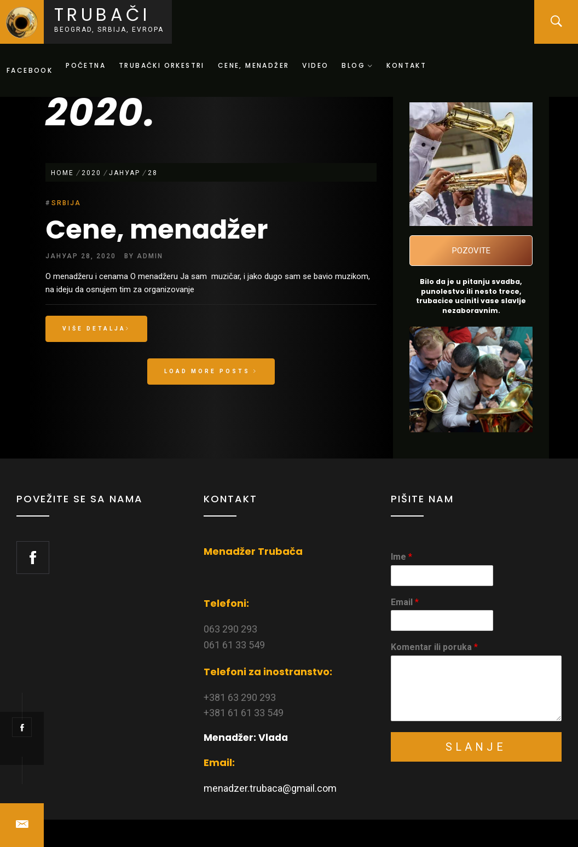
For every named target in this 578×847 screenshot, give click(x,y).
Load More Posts (211, 371)
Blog (357, 65)
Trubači (102, 14)
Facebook (30, 70)
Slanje (476, 746)
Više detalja (96, 329)
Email (405, 602)
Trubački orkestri (162, 65)
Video (315, 65)
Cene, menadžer (254, 65)
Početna (86, 65)
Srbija (66, 203)
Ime (401, 557)
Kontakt (406, 65)
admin (150, 256)
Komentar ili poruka (434, 647)
